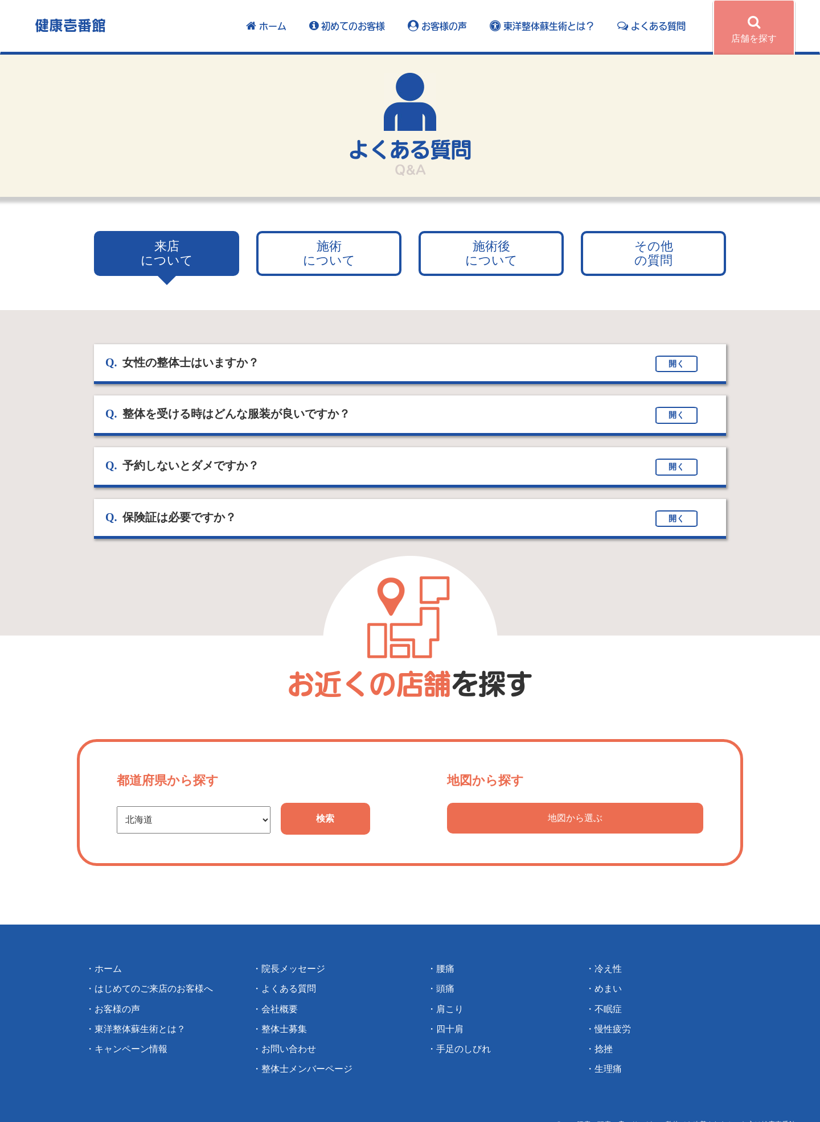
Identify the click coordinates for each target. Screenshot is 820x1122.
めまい (608, 988)
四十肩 (450, 1029)
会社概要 (279, 1009)
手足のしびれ (463, 1049)
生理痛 (608, 1069)
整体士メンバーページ (306, 1069)
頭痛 (445, 988)
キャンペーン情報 (131, 1049)
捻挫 (603, 1049)
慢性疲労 (612, 1029)
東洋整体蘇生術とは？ (542, 26)
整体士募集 (284, 1029)
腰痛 (445, 969)
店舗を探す (754, 29)
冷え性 (608, 969)
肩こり (450, 1009)
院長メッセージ (293, 969)
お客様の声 (437, 26)
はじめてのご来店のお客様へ (154, 988)
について (167, 253)
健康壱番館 (70, 25)
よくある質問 (651, 26)
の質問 (653, 253)
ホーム (266, 26)
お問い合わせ (288, 1049)
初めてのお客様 (347, 26)
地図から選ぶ (575, 818)
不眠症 (608, 1009)
